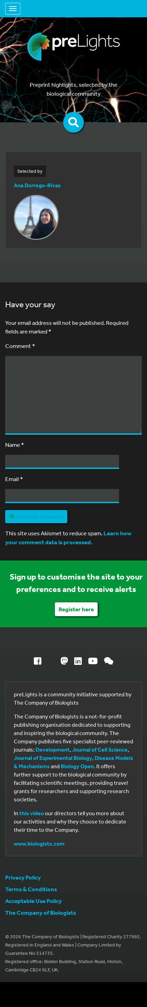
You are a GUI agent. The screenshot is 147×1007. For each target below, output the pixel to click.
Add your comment (36, 516)
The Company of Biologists (40, 912)
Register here (76, 609)
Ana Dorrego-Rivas (37, 185)
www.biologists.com (39, 843)
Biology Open (77, 766)
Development (53, 749)
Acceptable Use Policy (33, 900)
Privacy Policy (23, 877)
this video (31, 813)
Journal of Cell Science (100, 749)
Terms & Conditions (31, 889)
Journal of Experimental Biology (53, 757)
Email (14, 478)
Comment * (20, 345)
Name (14, 444)
